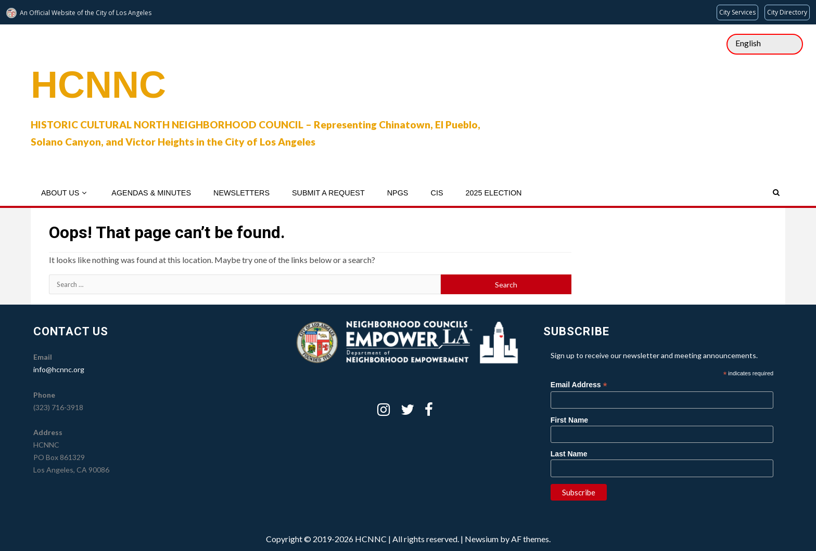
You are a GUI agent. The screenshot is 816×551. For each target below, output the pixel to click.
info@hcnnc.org (58, 369)
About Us (60, 193)
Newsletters (241, 193)
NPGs (398, 193)
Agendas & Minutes (151, 193)
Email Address (579, 385)
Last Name (569, 454)
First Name (569, 420)
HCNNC (98, 85)
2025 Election (493, 193)
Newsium (482, 539)
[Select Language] (764, 44)
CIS (436, 193)
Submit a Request (328, 193)
